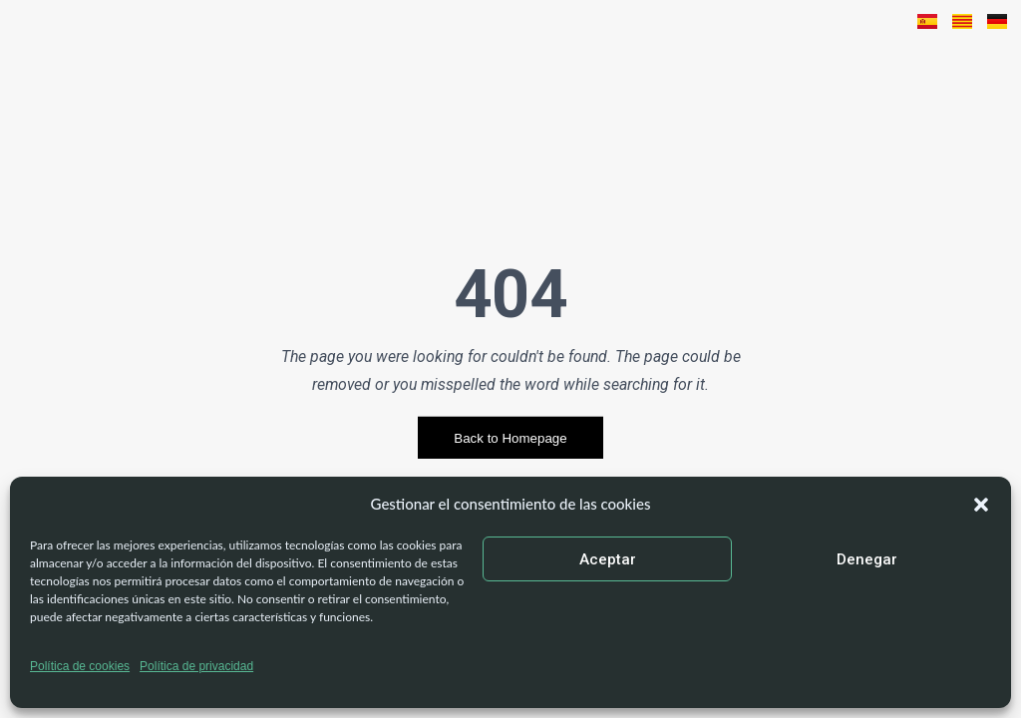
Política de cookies (80, 666)
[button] (981, 505)
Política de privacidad (196, 666)
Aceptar (607, 559)
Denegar (867, 559)
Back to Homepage (510, 438)
